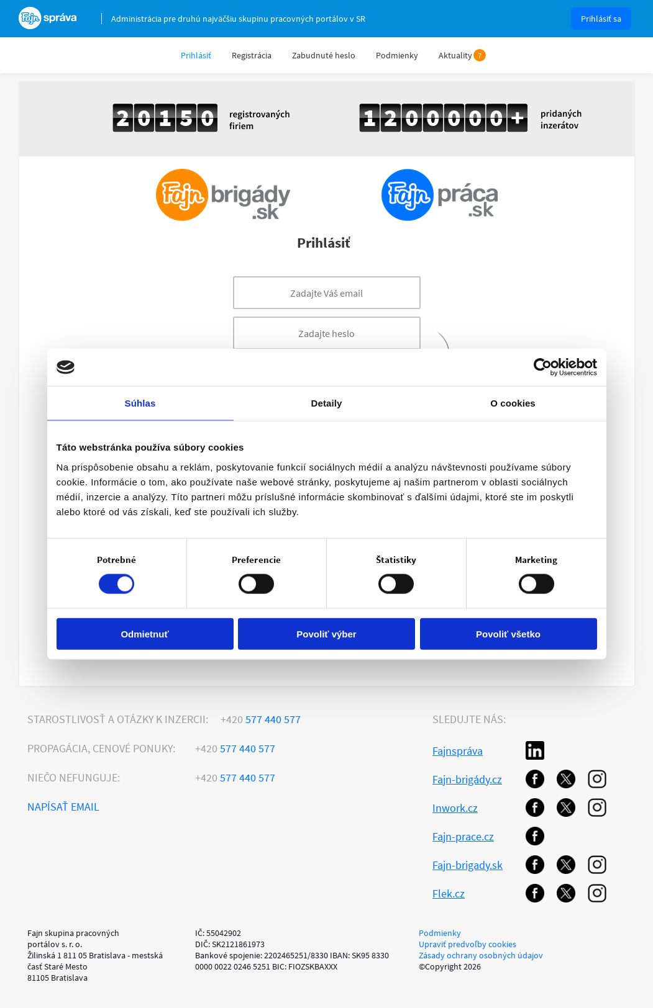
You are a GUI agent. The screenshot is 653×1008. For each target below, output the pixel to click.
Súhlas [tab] (140, 403)
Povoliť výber (326, 633)
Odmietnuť (144, 633)
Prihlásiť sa (601, 18)
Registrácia (252, 55)
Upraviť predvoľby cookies (467, 944)
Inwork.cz (455, 808)
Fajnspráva (457, 751)
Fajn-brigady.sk (467, 865)
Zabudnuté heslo (323, 55)
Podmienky (397, 55)
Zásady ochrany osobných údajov (481, 955)
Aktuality (455, 55)
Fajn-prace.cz (463, 836)
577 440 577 (261, 719)
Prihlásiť (196, 55)
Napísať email (63, 806)
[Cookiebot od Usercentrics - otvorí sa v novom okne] (542, 367)
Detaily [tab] (326, 403)
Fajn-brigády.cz (467, 779)
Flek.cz (448, 893)
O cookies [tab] (513, 403)
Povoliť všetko (508, 633)
